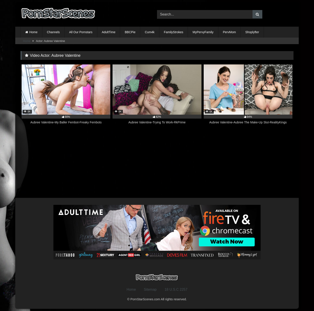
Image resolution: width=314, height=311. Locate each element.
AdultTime (109, 32)
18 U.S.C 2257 (176, 289)
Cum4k (149, 32)
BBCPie (130, 32)
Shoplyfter (252, 32)
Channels (53, 32)
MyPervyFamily (203, 32)
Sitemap (150, 289)
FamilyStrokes (173, 32)
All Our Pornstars (80, 32)
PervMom (229, 32)
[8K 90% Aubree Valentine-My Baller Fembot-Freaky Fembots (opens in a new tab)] (66, 96)
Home (33, 32)
